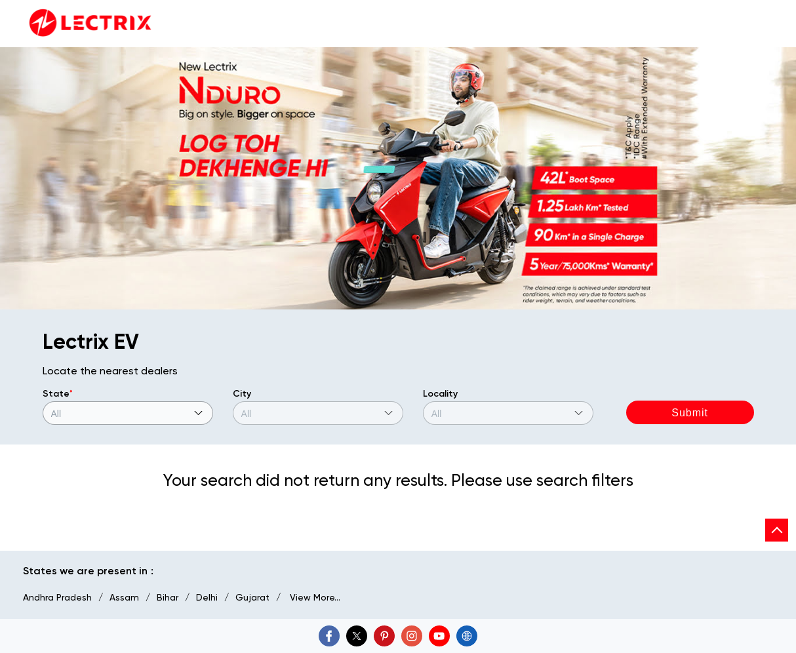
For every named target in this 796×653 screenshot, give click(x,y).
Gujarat (252, 597)
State (58, 393)
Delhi (207, 597)
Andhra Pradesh (57, 597)
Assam (124, 597)
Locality (440, 393)
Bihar (167, 597)
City (242, 393)
